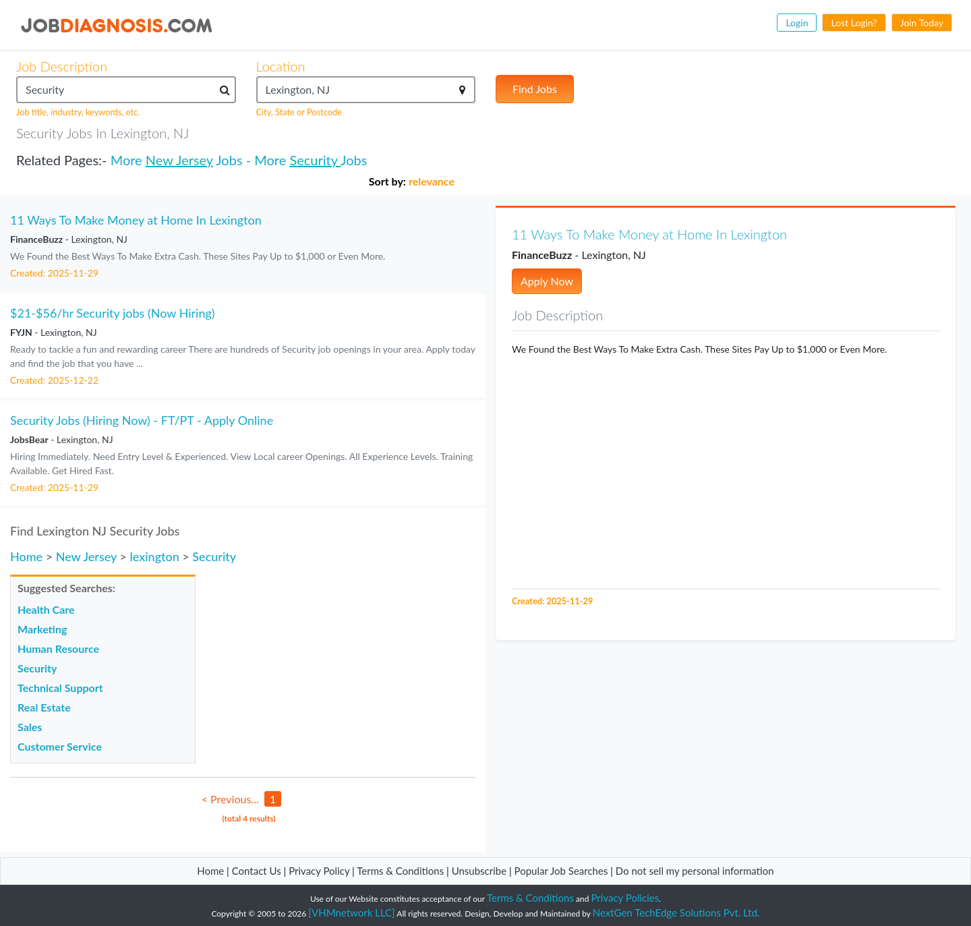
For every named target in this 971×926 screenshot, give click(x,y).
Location (280, 66)
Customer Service (60, 746)
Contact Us (256, 871)
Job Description (61, 66)
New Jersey (179, 160)
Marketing (42, 629)
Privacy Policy (319, 871)
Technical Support (60, 687)
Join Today (921, 22)
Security (315, 160)
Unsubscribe (479, 871)
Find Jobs (534, 88)
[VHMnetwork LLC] (351, 912)
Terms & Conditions (401, 871)
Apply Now (547, 280)
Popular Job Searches (561, 871)
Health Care (46, 609)
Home (26, 556)
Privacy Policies (625, 898)
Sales (30, 726)
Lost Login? (854, 22)
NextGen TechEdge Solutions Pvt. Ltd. (676, 912)
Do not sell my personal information (695, 871)
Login (797, 22)
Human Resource (58, 648)
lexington (154, 556)
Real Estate (44, 707)
